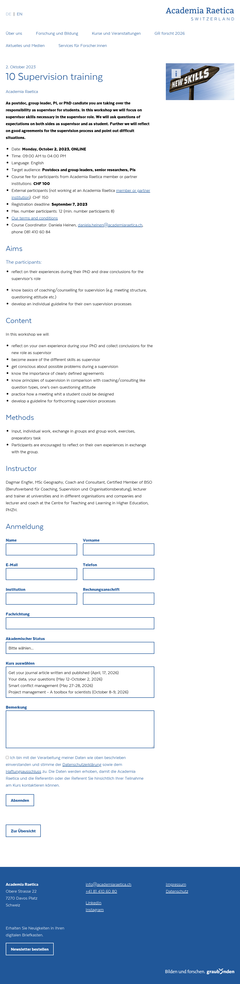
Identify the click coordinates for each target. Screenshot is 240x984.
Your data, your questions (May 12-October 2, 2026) (80, 677)
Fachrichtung (18, 614)
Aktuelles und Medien (25, 45)
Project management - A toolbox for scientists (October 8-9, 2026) (80, 690)
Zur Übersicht (23, 829)
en (19, 14)
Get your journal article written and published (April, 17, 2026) (80, 671)
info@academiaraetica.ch (108, 883)
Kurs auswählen (20, 661)
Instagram (95, 908)
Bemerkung (16, 705)
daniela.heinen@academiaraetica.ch (110, 225)
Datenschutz (177, 889)
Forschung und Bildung (57, 33)
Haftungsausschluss (23, 770)
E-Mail (12, 564)
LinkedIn (93, 901)
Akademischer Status (25, 638)
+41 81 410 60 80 (101, 889)
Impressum (176, 883)
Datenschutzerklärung (81, 763)
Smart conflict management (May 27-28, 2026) (80, 684)
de (8, 14)
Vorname (91, 540)
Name (11, 540)
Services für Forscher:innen (83, 45)
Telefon (90, 564)
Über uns (14, 33)
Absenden (20, 799)
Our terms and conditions (35, 218)
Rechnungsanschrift (101, 589)
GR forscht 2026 (170, 33)
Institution (15, 589)
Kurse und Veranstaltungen (116, 33)
